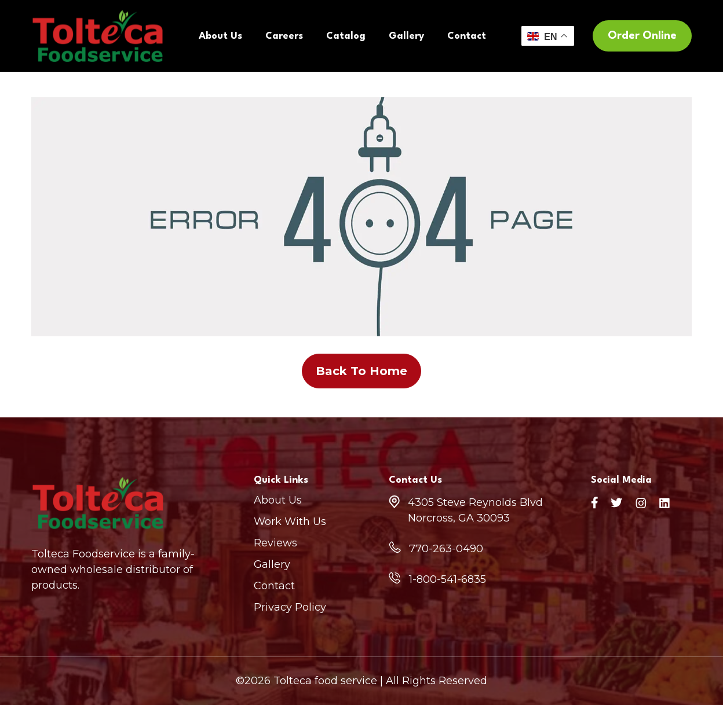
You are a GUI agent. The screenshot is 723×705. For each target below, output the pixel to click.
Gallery (406, 36)
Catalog (346, 36)
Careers (284, 36)
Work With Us (290, 521)
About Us (220, 36)
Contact (466, 36)
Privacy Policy (290, 607)
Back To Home (361, 371)
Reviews (275, 543)
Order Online (642, 36)
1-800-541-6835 (447, 579)
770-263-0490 (446, 548)
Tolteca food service (325, 680)
